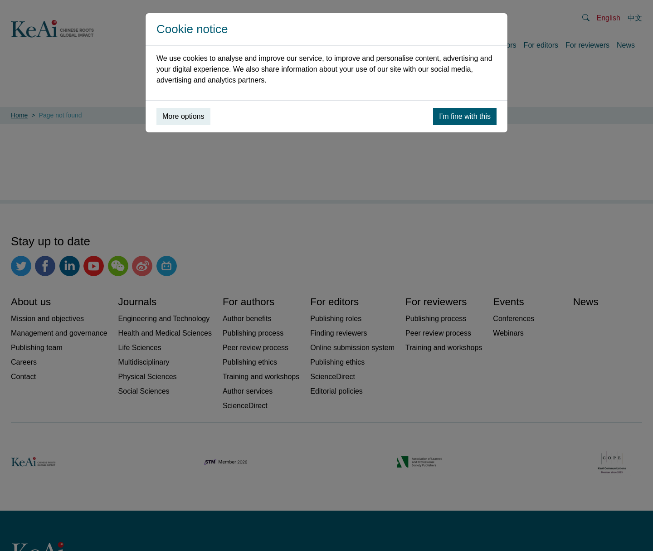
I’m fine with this (465, 116)
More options (183, 116)
